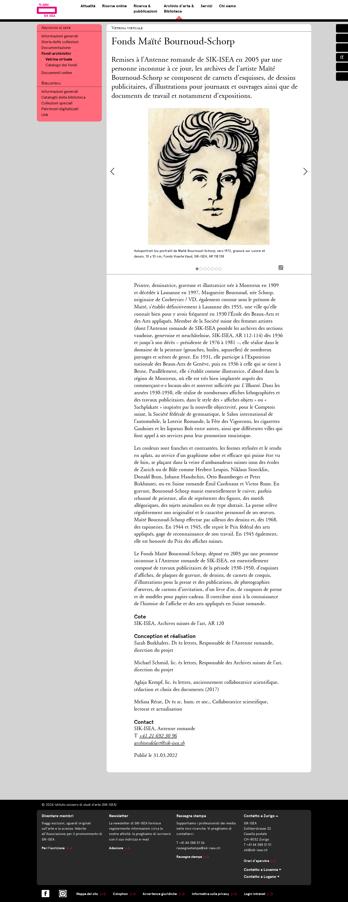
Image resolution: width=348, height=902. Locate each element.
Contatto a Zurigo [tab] (261, 816)
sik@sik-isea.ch (256, 850)
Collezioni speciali (56, 103)
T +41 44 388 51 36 (190, 843)
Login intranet (258, 894)
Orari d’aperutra (260, 861)
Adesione (119, 848)
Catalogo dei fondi (61, 65)
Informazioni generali (59, 36)
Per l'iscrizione (57, 848)
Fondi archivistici (56, 53)
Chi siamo (227, 6)
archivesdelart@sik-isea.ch (159, 743)
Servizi (206, 6)
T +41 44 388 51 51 (257, 845)
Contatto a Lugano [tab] (261, 876)
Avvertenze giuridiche (164, 894)
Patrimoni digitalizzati (59, 109)
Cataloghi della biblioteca (63, 97)
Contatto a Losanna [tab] (262, 869)
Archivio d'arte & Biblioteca (179, 9)
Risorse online (114, 6)
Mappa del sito (91, 894)
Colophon (124, 894)
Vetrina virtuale (58, 59)
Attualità (88, 6)
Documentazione (56, 47)
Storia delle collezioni (59, 42)
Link (44, 114)
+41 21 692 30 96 (158, 736)
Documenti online (56, 72)
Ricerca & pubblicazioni (145, 9)
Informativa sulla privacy (214, 894)
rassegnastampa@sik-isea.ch (198, 848)
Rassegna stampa (192, 857)
